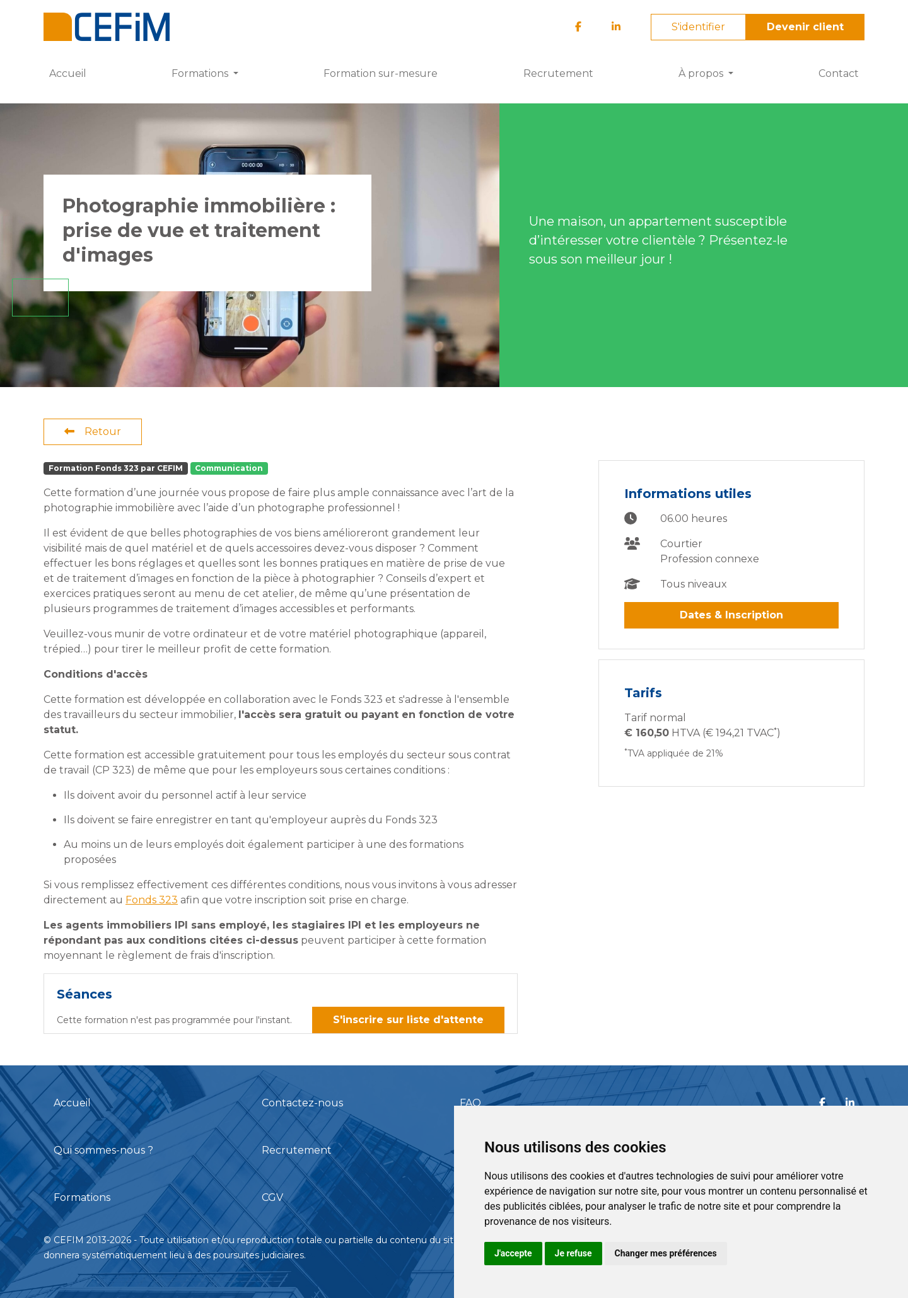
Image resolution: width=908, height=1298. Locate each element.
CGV (272, 1197)
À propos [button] (702, 73)
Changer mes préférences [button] (666, 1253)
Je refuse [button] (573, 1253)
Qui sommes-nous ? (103, 1150)
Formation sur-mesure (380, 73)
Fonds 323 (151, 900)
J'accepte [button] (513, 1253)
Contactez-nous (302, 1103)
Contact (838, 73)
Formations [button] (201, 73)
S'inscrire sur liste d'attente (408, 1020)
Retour (92, 431)
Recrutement (558, 73)
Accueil (67, 73)
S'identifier (698, 27)
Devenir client (805, 27)
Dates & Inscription (731, 615)
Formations (82, 1197)
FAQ (470, 1103)
